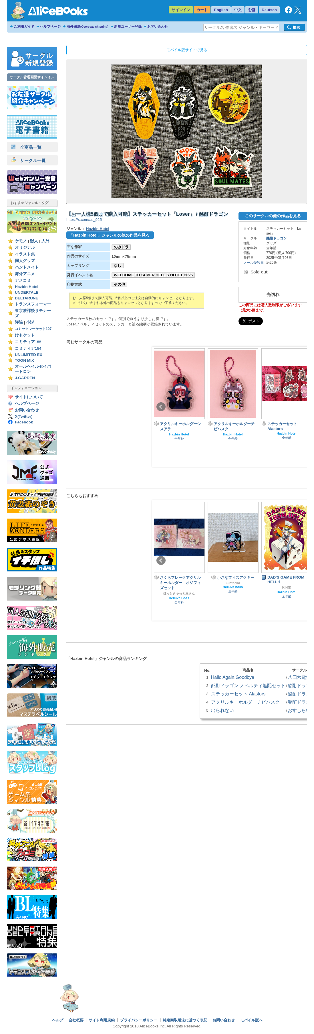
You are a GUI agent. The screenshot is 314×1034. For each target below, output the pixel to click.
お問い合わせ (157, 27)
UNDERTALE (27, 292)
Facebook (24, 422)
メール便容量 (253, 263)
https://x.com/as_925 (84, 219)
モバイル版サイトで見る (186, 50)
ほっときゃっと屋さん (179, 593)
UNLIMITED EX (28, 355)
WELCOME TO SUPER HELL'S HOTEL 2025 (153, 275)
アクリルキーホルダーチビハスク (245, 702)
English (221, 10)
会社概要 (76, 1020)
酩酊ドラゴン (276, 238)
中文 (238, 10)
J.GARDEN (25, 378)
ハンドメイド (27, 267)
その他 (119, 284)
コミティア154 (28, 348)
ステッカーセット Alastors (238, 693)
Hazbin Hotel (26, 287)
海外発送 (87, 27)
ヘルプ (57, 1020)
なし (117, 265)
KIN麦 (286, 587)
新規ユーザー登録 (128, 27)
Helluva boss (233, 587)
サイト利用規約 (102, 1020)
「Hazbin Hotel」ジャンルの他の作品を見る (109, 235)
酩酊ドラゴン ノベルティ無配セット (248, 685)
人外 (45, 241)
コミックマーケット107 (33, 329)
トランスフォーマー (33, 304)
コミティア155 (28, 342)
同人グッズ (25, 261)
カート (202, 10)
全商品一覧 (26, 147)
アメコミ (23, 280)
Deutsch (269, 10)
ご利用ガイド (24, 27)
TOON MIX (24, 360)
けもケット (25, 335)
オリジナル (25, 247)
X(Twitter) (24, 416)
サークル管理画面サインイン (32, 77)
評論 (19, 322)
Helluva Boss (179, 598)
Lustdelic (233, 583)
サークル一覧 (28, 160)
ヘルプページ (50, 27)
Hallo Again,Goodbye (232, 677)
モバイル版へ (251, 1020)
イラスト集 (25, 254)
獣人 (34, 241)
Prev (161, 406)
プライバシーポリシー (138, 1020)
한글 (251, 10)
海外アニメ (25, 274)
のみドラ (121, 247)
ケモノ (21, 241)
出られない (222, 710)
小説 (30, 322)
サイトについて (29, 397)
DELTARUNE (26, 298)
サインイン (181, 10)
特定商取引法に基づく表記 (185, 1020)
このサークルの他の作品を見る (273, 215)
